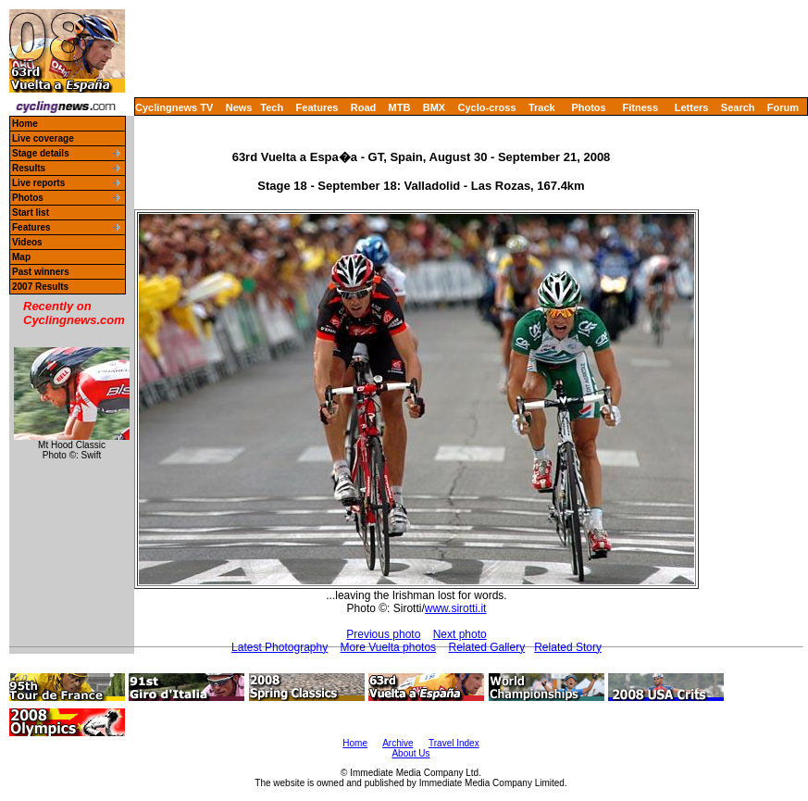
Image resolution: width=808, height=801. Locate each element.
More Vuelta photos (389, 647)
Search (738, 107)
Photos (588, 107)
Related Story (568, 647)
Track (541, 107)
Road (364, 107)
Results (28, 168)
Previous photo (383, 634)
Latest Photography (279, 647)
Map (21, 257)
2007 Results (40, 287)
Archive (397, 743)
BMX (434, 107)
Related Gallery (486, 647)
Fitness (640, 107)
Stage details (40, 153)
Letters (692, 107)
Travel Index (454, 743)
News (239, 107)
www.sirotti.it (456, 608)
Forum (783, 107)
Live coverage (43, 138)
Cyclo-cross (487, 107)
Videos (27, 242)
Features (317, 107)
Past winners (40, 272)
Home (25, 124)
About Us (410, 753)
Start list (30, 212)
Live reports (38, 183)
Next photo (460, 634)
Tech (271, 107)
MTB (400, 107)
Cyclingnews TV (174, 107)
